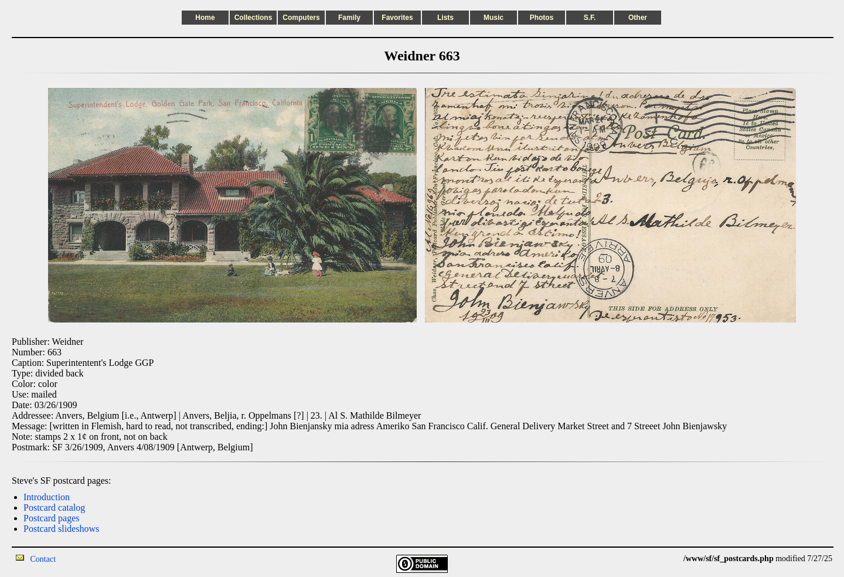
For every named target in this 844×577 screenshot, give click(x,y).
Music (493, 17)
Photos (542, 17)
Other (637, 17)
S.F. (590, 17)
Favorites (397, 17)
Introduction (46, 497)
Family (349, 17)
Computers (301, 17)
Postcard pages (51, 518)
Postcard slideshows (61, 529)
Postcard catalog (54, 507)
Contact (43, 559)
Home (205, 17)
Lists (445, 17)
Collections (253, 17)
